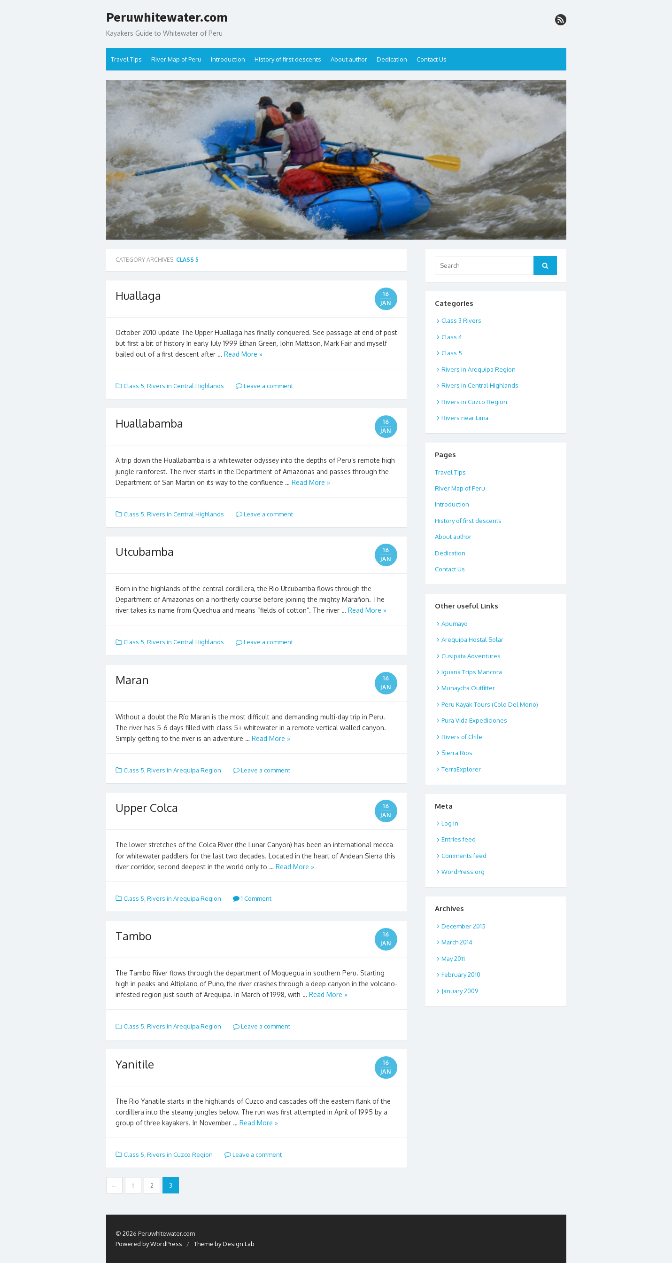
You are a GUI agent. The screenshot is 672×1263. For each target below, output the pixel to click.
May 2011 (453, 958)
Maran (132, 679)
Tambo (134, 935)
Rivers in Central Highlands (185, 386)
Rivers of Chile (461, 737)
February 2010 (460, 974)
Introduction (228, 59)
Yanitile (135, 1064)
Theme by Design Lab (224, 1243)
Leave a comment (264, 386)
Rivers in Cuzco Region (180, 1154)
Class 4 (451, 337)
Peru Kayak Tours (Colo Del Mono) (489, 704)
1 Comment (252, 898)
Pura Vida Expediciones (474, 720)
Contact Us (432, 59)
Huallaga (138, 295)
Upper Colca (147, 807)
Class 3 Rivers (461, 320)
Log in (449, 823)
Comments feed (464, 855)
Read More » (243, 354)
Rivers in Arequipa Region (184, 770)
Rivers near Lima (464, 417)
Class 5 (134, 386)
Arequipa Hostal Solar (472, 639)
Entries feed (458, 839)
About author (349, 59)
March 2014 (456, 942)
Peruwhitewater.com (167, 17)
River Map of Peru (176, 59)
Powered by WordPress (149, 1243)
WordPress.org (463, 871)
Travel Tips (126, 59)
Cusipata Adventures (471, 656)
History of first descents (288, 59)
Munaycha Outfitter (468, 688)
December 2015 (463, 926)
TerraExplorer (461, 769)
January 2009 (459, 991)
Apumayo (454, 623)
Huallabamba (149, 423)
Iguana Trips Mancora (471, 672)
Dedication (392, 59)
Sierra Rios (456, 752)
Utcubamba (145, 551)
